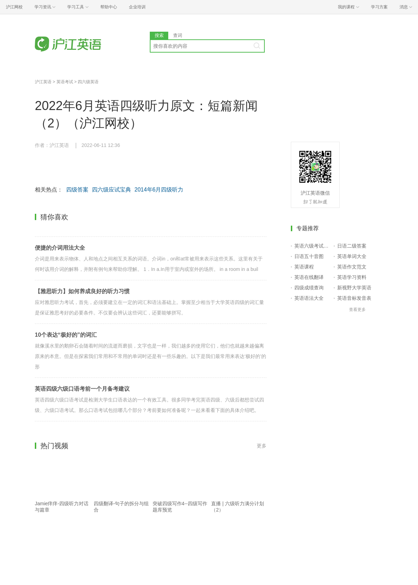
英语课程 (304, 267)
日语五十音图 (309, 256)
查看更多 (357, 309)
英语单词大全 (351, 256)
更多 (261, 445)
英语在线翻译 (309, 277)
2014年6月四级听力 (159, 190)
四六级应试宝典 (111, 190)
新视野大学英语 (354, 287)
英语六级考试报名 (312, 246)
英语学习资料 (351, 277)
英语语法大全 (309, 298)
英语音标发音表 (354, 298)
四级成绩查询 (309, 287)
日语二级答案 (351, 246)
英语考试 (64, 81)
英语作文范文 (351, 267)
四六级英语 (88, 81)
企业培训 (137, 7)
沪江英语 (43, 81)
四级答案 (77, 190)
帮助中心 (108, 7)
